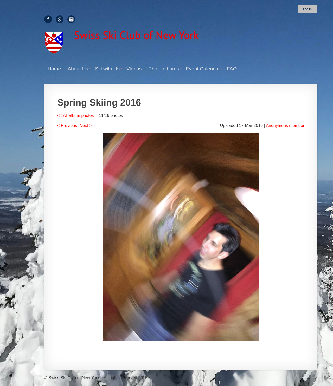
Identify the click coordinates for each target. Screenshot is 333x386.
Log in (307, 9)
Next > (86, 125)
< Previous (67, 125)
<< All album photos (75, 115)
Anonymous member (285, 125)
